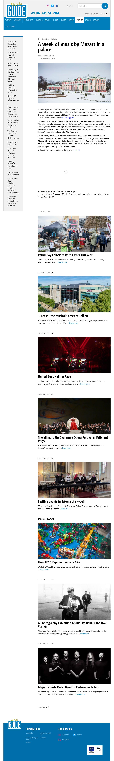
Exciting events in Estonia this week (12, 88)
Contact (43, 738)
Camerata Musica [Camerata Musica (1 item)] (45, 194)
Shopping (39, 20)
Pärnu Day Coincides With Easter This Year (12, 45)
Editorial (8, 20)
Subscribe (29, 733)
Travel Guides (10, 26)
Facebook (65, 735)
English (70, 6)
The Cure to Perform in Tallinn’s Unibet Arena (13, 134)
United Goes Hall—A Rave (12, 64)
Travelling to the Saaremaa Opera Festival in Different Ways (13, 75)
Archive (104, 14)
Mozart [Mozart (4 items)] (108, 194)
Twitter (79, 735)
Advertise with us (45, 734)
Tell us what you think (32, 738)
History (71, 20)
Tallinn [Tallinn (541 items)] (50, 196)
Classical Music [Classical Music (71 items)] (60, 194)
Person (88, 20)
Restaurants (28, 20)
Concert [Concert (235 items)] (73, 194)
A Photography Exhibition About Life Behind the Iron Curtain (13, 110)
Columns (17, 20)
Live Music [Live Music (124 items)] (98, 194)
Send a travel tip (91, 14)
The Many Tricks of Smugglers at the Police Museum (13, 201)
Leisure (55, 20)
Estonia (96, 20)
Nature (63, 20)
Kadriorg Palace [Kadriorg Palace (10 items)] (85, 194)
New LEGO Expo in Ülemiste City (13, 98)
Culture (80, 20)
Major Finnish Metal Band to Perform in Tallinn (13, 123)
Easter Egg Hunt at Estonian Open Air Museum (11, 153)
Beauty (47, 20)
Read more (42, 707)
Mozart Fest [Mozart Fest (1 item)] (42, 197)
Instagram (65, 740)
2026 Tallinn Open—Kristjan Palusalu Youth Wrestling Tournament (12, 185)
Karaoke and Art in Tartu (12, 143)
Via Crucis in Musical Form (13, 173)
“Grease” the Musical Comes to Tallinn (12, 56)
